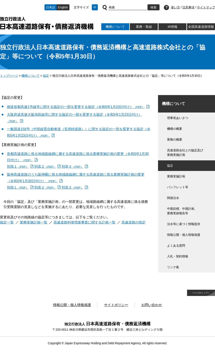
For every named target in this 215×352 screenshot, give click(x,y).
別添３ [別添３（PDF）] (72, 166)
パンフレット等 (177, 187)
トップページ (9, 75)
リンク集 (173, 267)
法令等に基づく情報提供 (183, 224)
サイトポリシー (116, 305)
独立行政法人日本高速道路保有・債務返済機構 (47, 23)
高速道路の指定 (133, 222)
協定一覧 (7, 222)
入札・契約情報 (177, 256)
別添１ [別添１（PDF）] (18, 166)
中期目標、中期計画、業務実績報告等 (182, 211)
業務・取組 (144, 26)
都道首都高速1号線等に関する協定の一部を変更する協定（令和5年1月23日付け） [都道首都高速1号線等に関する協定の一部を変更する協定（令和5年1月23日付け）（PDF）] (76, 107)
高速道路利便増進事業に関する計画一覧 (84, 222)
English (63, 7)
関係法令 (173, 198)
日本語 (50, 7)
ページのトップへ (201, 293)
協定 (46, 75)
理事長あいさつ (177, 118)
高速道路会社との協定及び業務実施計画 (185, 152)
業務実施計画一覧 (33, 222)
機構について (115, 26)
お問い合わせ (151, 305)
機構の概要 (174, 128)
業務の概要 (174, 139)
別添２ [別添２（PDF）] (45, 166)
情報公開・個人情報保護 (183, 234)
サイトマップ (206, 7)
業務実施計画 (176, 176)
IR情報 (172, 26)
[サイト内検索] (127, 7)
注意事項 (188, 7)
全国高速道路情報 (201, 26)
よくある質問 (176, 245)
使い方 (175, 7)
